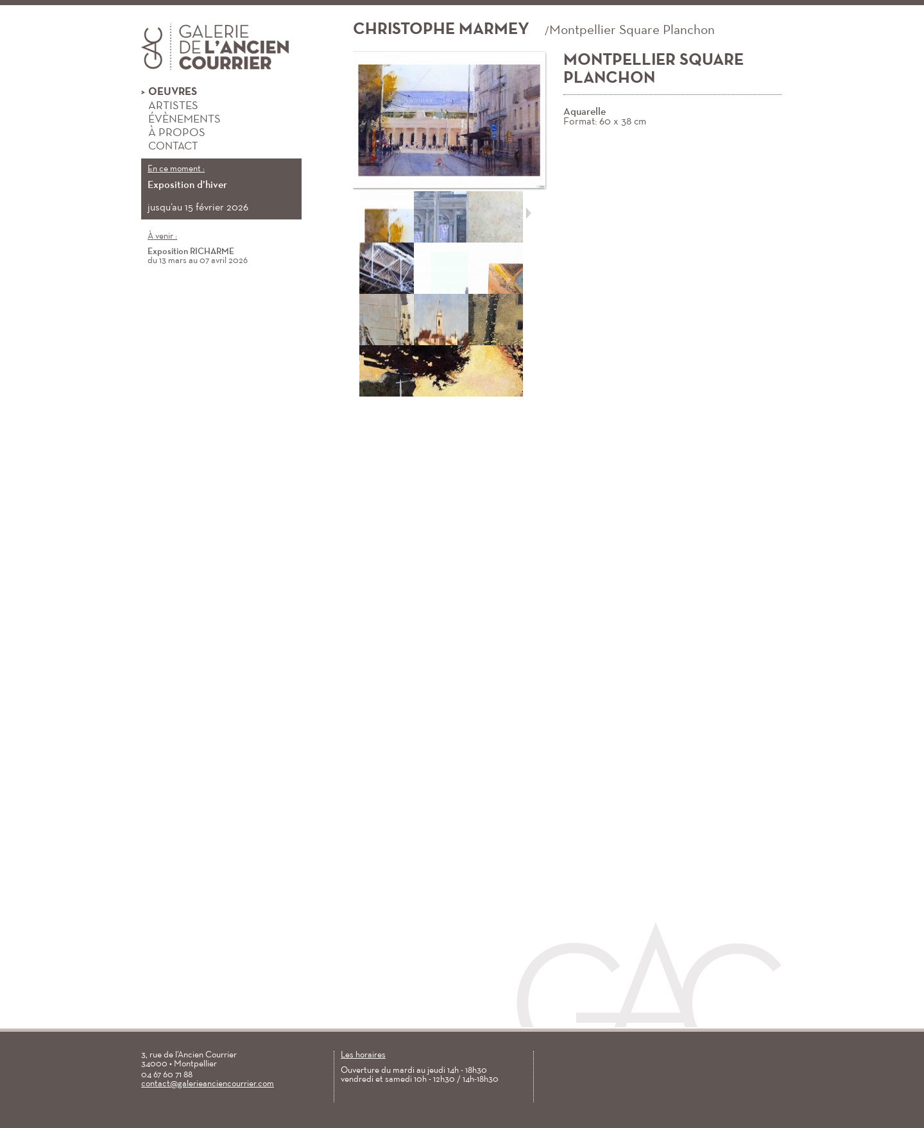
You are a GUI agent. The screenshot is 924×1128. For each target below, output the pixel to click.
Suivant (528, 213)
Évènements (181, 120)
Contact (169, 146)
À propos (173, 133)
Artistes (169, 106)
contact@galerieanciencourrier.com (207, 1084)
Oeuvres (169, 92)
